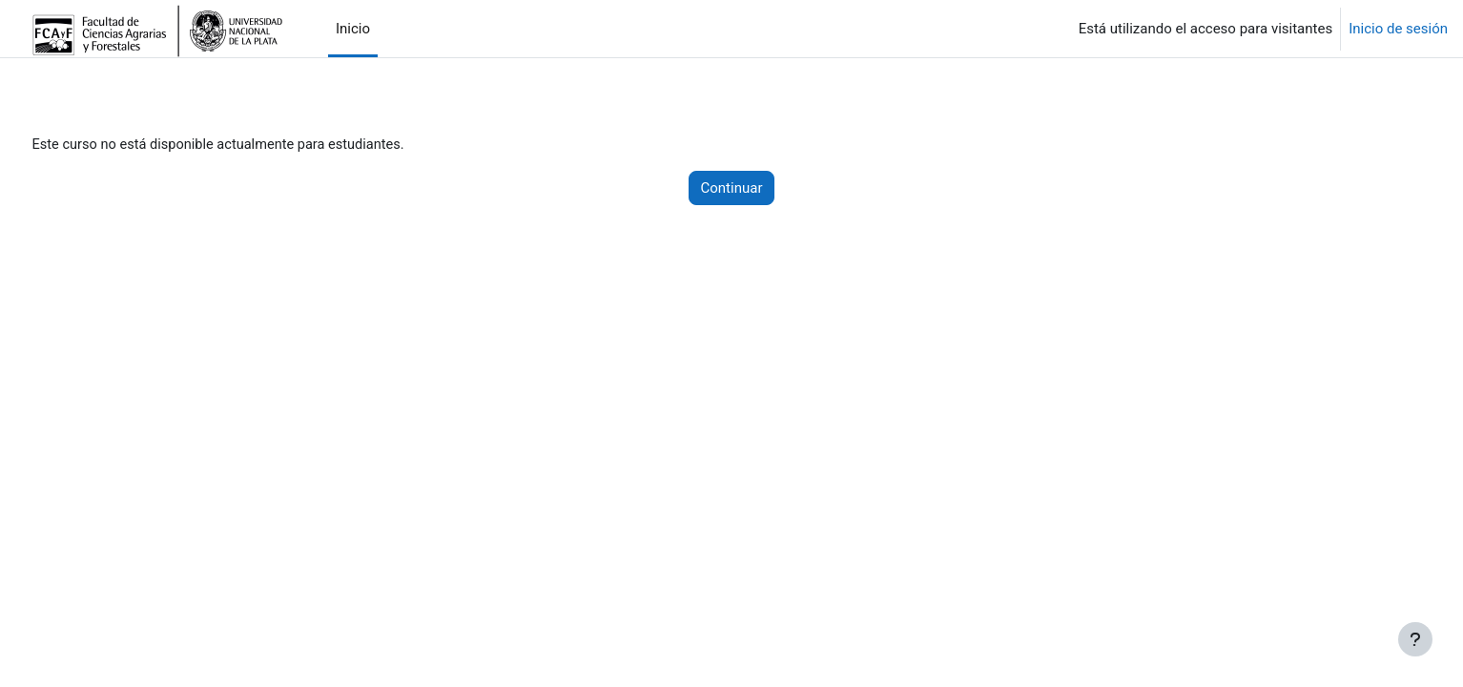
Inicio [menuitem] (353, 28)
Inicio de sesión (1398, 28)
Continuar (732, 189)
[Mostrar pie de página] (1415, 639)
